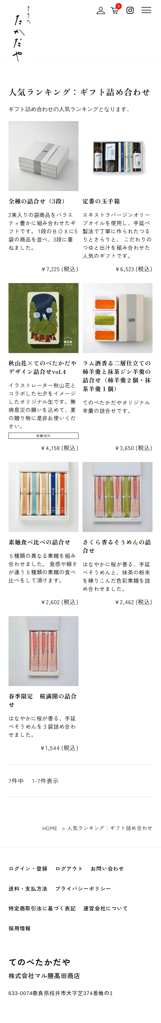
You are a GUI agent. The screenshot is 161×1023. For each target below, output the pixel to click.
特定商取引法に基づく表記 (42, 908)
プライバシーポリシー (83, 888)
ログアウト (69, 868)
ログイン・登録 (28, 868)
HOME (50, 828)
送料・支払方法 (28, 888)
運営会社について (105, 908)
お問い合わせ (108, 868)
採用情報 (19, 928)
